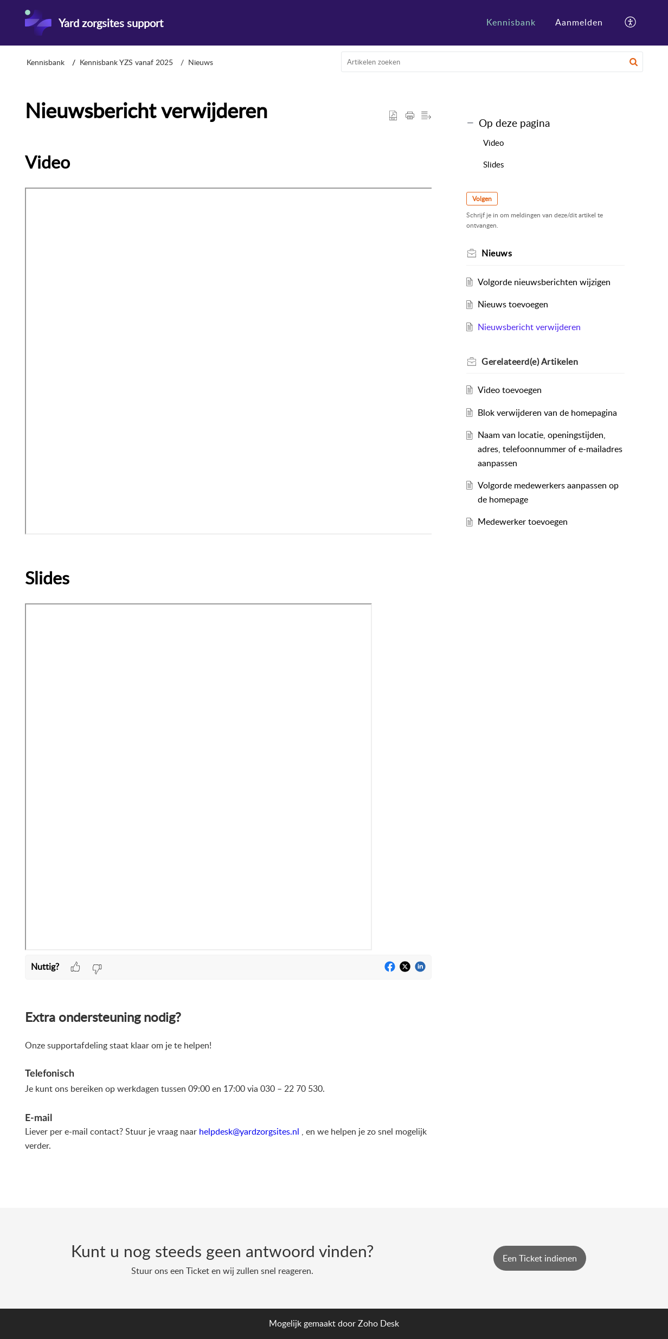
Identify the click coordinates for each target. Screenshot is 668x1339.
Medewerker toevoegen (523, 521)
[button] (631, 22)
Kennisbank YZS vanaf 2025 (126, 62)
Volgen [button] (482, 198)
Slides (493, 164)
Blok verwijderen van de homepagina (547, 413)
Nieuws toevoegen (513, 304)
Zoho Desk (378, 1323)
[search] (492, 62)
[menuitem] (511, 22)
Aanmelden (579, 22)
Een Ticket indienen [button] (540, 1258)
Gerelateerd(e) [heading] (529, 362)
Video (493, 142)
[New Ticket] (539, 1258)
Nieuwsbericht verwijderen (529, 327)
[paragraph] (228, 551)
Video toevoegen (510, 390)
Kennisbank (511, 22)
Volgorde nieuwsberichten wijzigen (544, 282)
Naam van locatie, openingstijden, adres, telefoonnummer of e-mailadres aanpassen (550, 448)
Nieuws (200, 62)
